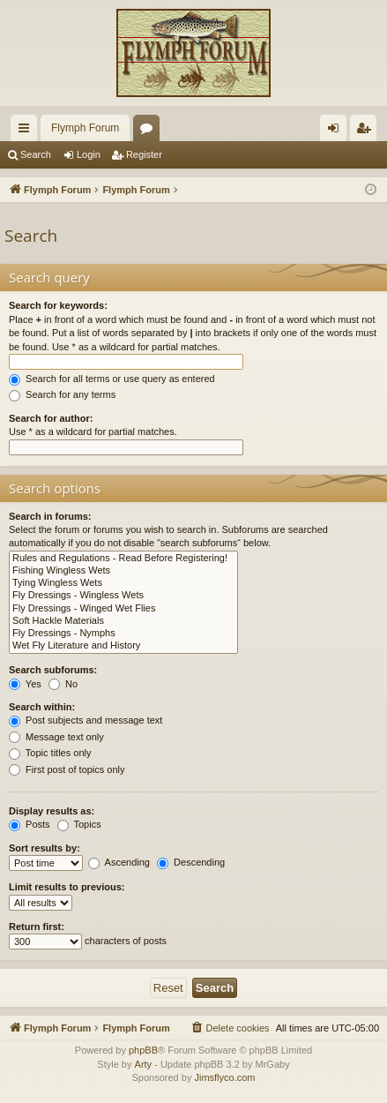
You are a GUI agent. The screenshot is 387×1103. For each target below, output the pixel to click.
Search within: (42, 707)
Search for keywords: (58, 305)
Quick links (27, 131)
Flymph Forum (85, 128)
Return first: (36, 926)
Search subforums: (53, 669)
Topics (79, 824)
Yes (25, 684)
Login (88, 154)
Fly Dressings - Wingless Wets (123, 595)
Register (144, 154)
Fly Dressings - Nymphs (123, 633)
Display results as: (51, 811)
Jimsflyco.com (224, 1077)
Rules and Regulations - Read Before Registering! (123, 558)
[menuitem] (229, 1028)
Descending (191, 862)
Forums (150, 131)
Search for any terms (62, 394)
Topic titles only (50, 752)
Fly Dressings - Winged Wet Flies (123, 609)
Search (35, 154)
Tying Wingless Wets (123, 583)
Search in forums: (50, 516)
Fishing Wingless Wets (123, 571)
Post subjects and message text (85, 720)
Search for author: (51, 418)
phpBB (143, 1050)
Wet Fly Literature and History (123, 646)
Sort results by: (44, 848)
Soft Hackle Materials (123, 621)
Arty (144, 1064)
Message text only (56, 737)
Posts (29, 824)
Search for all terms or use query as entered (112, 378)
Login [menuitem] (337, 131)
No (63, 684)
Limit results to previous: (66, 887)
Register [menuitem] (367, 131)
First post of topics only (67, 769)
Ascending (119, 862)
